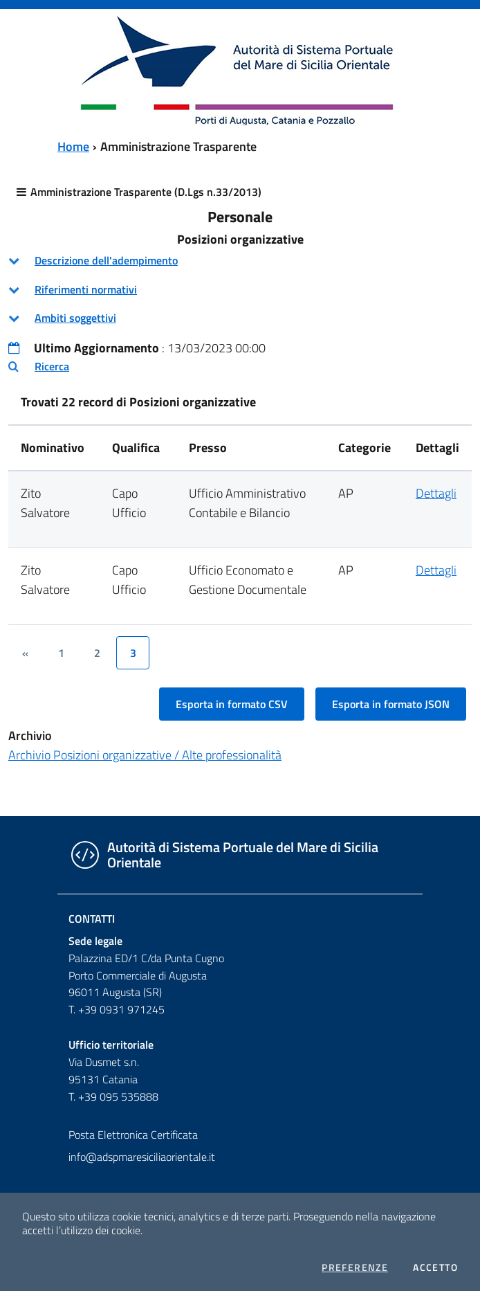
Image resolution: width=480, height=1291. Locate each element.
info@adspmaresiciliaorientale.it (141, 1156)
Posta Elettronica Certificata (133, 1134)
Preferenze (355, 1267)
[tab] (240, 261)
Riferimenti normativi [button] (86, 289)
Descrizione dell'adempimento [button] (106, 260)
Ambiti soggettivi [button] (75, 317)
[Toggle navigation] (23, 68)
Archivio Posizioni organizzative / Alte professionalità (144, 755)
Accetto (435, 1267)
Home (73, 146)
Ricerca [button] (52, 366)
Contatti (91, 918)
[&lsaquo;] (24, 652)
